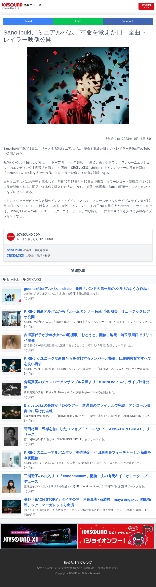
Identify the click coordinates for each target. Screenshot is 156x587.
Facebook (128, 21)
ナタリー (19, 8)
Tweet (28, 21)
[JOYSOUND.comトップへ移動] (146, 6)
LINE (78, 21)
